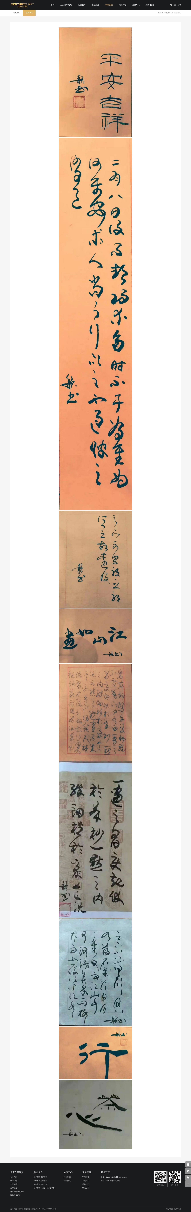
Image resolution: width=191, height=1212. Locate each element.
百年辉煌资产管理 (40, 1177)
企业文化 (13, 1181)
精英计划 (123, 5)
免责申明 (177, 1209)
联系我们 (150, 5)
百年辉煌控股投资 (40, 1181)
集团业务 (82, 5)
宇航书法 (29, 13)
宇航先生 (109, 5)
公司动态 (67, 1177)
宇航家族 (95, 5)
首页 (52, 5)
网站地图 (169, 1209)
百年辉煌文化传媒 (40, 1184)
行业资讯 (67, 1181)
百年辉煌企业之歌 (17, 1192)
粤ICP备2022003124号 (47, 1209)
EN (179, 5)
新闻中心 (136, 5)
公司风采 (13, 1184)
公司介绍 (13, 1177)
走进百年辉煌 (66, 5)
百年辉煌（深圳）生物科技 (44, 1188)
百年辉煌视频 (15, 1195)
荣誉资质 (13, 1188)
